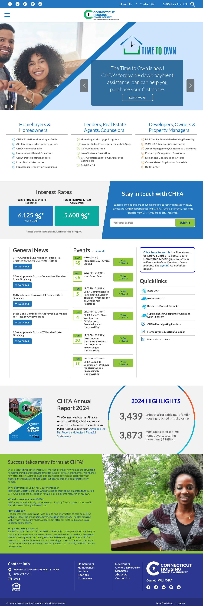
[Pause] (6, 106)
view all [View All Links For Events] (100, 251)
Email (16, 575)
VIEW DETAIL (23, 267)
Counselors (112, 130)
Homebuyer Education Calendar (166, 331)
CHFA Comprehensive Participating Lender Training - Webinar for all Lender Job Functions (97, 297)
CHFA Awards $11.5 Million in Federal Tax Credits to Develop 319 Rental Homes (37, 259)
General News (30, 250)
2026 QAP (153, 290)
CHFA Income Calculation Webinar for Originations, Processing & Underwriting (96, 344)
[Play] (12, 106)
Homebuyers (33, 124)
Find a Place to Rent (158, 339)
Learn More (141, 98)
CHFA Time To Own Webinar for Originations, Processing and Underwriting (95, 320)
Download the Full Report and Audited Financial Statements (81, 432)
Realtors (83, 571)
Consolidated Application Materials (166, 162)
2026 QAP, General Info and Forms (165, 143)
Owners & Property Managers (172, 127)
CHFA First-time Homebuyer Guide (36, 139)
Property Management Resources (165, 153)
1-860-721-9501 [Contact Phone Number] (175, 4)
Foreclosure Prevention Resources (36, 166)
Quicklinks (153, 281)
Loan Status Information (30, 162)
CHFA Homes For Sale (29, 148)
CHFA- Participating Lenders (33, 157)
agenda (165, 265)
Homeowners (33, 130)
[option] (101, 66)
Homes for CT (155, 298)
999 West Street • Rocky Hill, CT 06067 (36, 566)
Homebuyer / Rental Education (34, 153)
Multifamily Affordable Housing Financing (169, 139)
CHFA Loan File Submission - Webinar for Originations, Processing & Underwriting (96, 367)
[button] (192, 4)
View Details (123, 262)
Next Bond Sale (93, 276)
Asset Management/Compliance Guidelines (170, 148)
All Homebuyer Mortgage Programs (37, 143)
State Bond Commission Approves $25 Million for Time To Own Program (40, 315)
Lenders (92, 124)
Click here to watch (156, 252)
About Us (126, 4)
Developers (161, 124)
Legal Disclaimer (164, 600)
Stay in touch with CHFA (152, 193)
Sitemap (181, 600)
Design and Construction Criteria (164, 157)
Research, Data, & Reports (162, 305)
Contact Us (147, 4)
